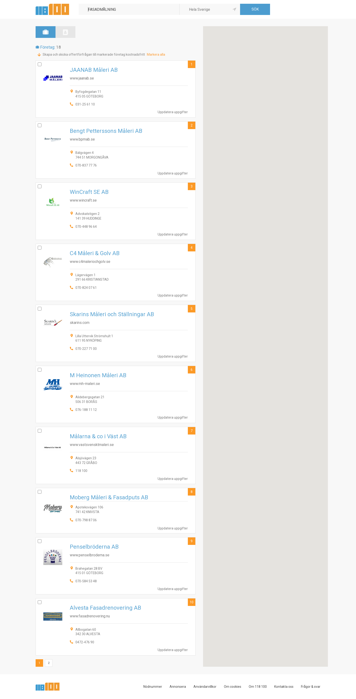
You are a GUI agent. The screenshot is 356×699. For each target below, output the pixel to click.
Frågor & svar (310, 686)
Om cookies (232, 686)
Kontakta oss (283, 686)
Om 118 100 (258, 686)
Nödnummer (152, 686)
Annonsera (178, 686)
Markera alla (156, 54)
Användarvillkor (204, 686)
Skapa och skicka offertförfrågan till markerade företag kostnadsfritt (94, 54)
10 (191, 602)
